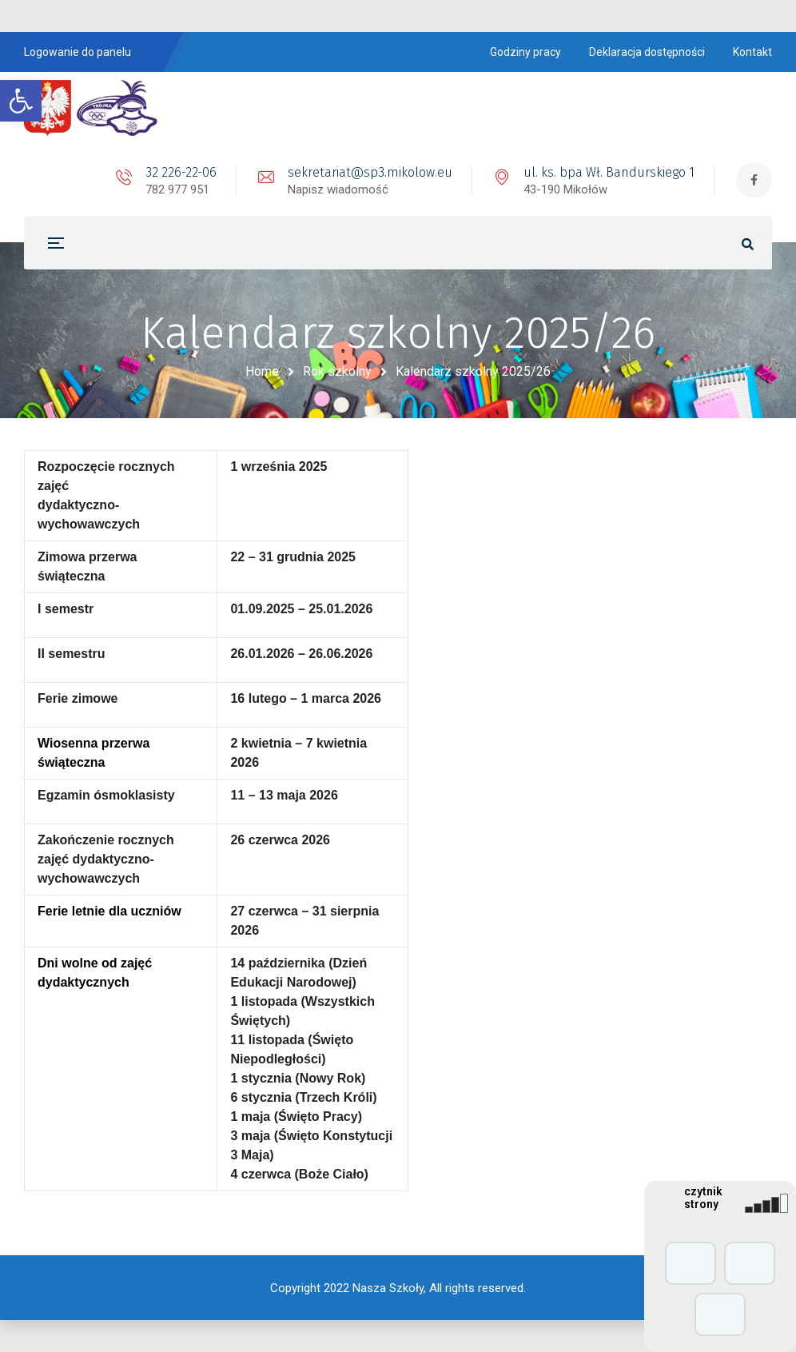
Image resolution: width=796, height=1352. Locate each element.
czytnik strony (703, 1197)
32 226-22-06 (181, 172)
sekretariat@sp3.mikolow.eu (370, 172)
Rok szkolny (337, 371)
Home (262, 371)
